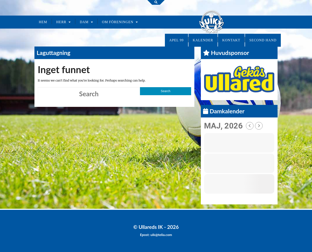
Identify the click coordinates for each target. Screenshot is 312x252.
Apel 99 (176, 40)
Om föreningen (117, 22)
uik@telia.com (161, 235)
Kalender (203, 40)
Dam (84, 22)
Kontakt (231, 40)
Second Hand (262, 40)
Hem (43, 22)
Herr (61, 22)
